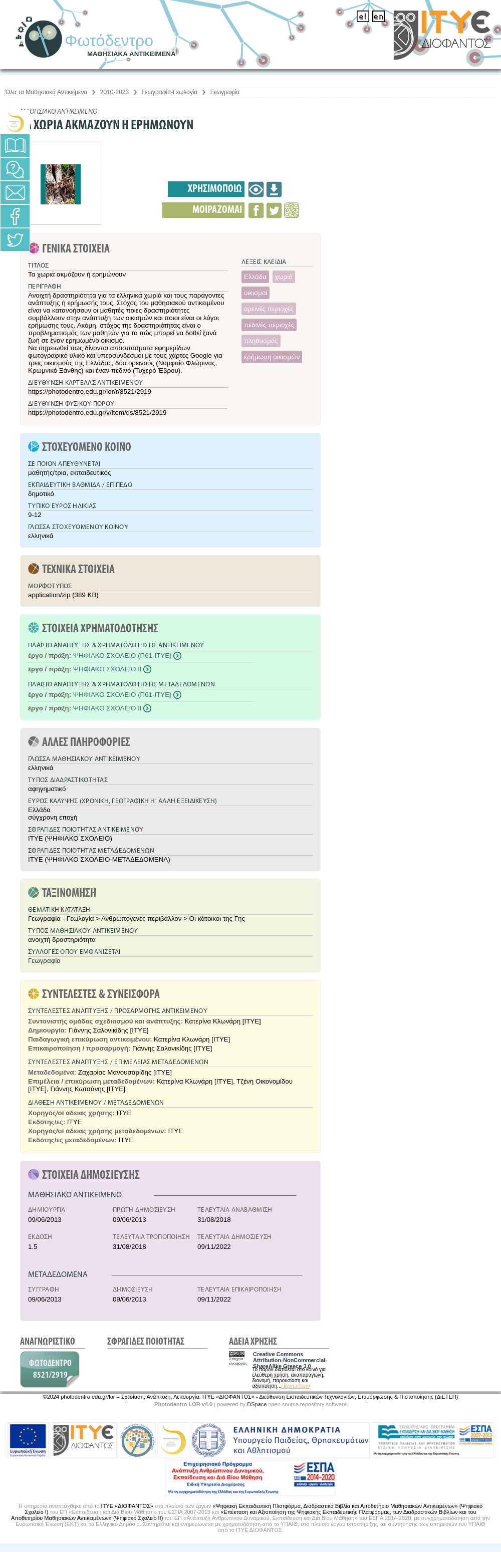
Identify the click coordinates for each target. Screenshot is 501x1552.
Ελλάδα (255, 277)
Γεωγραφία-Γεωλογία (170, 92)
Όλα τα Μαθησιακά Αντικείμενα (46, 92)
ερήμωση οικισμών (272, 357)
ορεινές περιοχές (269, 309)
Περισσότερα (295, 1386)
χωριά (284, 277)
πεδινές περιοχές (269, 325)
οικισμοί (255, 293)
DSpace (257, 1404)
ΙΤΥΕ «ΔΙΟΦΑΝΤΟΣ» (127, 1506)
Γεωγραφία (224, 92)
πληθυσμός (261, 341)
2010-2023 (114, 92)
